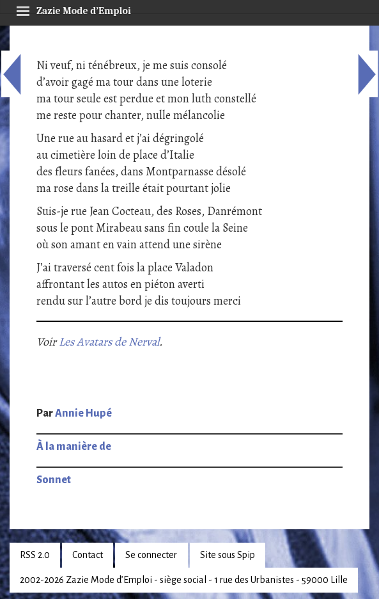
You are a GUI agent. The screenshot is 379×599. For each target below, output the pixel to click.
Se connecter (151, 555)
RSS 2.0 (35, 555)
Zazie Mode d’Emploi (73, 9)
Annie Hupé (83, 413)
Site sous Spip (227, 555)
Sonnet (53, 480)
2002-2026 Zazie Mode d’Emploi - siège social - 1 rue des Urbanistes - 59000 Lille (184, 580)
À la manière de (73, 446)
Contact (87, 555)
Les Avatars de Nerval (109, 341)
